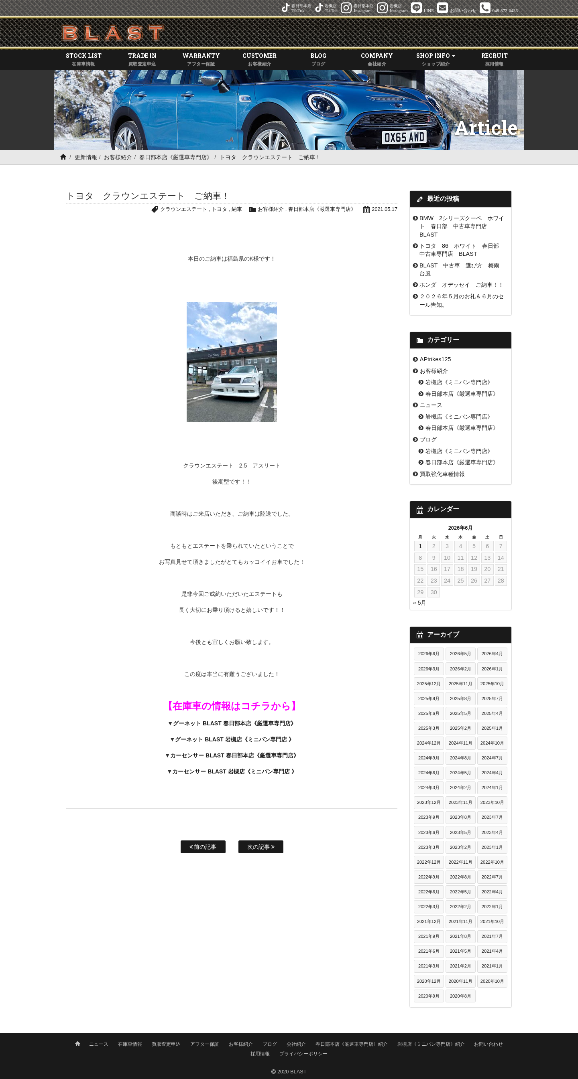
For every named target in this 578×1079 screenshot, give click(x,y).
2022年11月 (460, 862)
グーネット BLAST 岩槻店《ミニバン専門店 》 (234, 740)
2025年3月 (429, 728)
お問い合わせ (488, 1044)
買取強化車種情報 (442, 474)
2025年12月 (429, 683)
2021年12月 (429, 921)
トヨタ (219, 209)
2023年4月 (492, 832)
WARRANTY (201, 60)
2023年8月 (460, 817)
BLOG (318, 60)
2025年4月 (492, 713)
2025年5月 (460, 713)
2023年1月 (492, 847)
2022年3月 (429, 906)
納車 (236, 209)
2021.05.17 (384, 209)
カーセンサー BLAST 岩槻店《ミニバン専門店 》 (234, 772)
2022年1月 (492, 906)
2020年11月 (460, 981)
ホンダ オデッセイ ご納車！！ (461, 285)
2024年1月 (492, 787)
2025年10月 (492, 683)
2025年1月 (492, 728)
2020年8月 (460, 996)
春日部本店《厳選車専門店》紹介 (351, 1044)
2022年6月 (429, 891)
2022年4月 (492, 891)
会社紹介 (296, 1044)
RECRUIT (494, 60)
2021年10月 (492, 921)
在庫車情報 (130, 1044)
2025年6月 (429, 713)
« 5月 (419, 603)
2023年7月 (492, 817)
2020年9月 (429, 996)
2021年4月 (492, 951)
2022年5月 (460, 891)
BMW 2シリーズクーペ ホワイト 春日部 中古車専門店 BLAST (461, 226)
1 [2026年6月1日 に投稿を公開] (420, 546)
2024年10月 (492, 743)
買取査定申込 (166, 1044)
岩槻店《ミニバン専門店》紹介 (431, 1044)
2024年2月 (460, 787)
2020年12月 (429, 981)
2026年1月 (492, 668)
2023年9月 (429, 817)
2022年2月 (460, 906)
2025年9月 (429, 698)
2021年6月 (429, 951)
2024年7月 (492, 758)
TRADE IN (142, 60)
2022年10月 (492, 862)
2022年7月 (492, 877)
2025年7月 (492, 698)
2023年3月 (429, 847)
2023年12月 (429, 802)
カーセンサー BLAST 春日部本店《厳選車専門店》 (234, 756)
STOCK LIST (83, 60)
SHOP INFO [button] (436, 60)
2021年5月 (460, 951)
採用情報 (260, 1054)
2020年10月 (492, 981)
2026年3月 (429, 668)
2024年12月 (429, 743)
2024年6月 (429, 773)
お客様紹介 (118, 157)
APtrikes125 (435, 359)
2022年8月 (460, 877)
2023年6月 (429, 832)
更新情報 (86, 157)
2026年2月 (460, 668)
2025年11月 (460, 683)
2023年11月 (460, 802)
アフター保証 (204, 1044)
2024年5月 (460, 773)
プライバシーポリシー (303, 1054)
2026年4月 (492, 654)
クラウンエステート (183, 209)
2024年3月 (429, 787)
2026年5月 (460, 654)
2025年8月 (460, 698)
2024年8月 (460, 758)
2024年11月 (460, 743)
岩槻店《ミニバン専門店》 (459, 382)
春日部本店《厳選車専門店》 (175, 157)
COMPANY (377, 60)
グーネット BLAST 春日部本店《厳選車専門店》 (234, 724)
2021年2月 (460, 966)
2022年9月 (429, 877)
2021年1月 (492, 966)
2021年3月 (429, 966)
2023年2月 (460, 847)
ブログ (428, 439)
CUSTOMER (260, 60)
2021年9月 (429, 936)
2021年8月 (460, 936)
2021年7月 (492, 936)
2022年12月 (429, 862)
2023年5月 (460, 832)
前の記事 (203, 847)
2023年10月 (492, 802)
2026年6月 (429, 654)
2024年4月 (492, 773)
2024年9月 (429, 758)
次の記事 (261, 847)
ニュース (431, 405)
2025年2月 (460, 728)
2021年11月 (460, 921)
